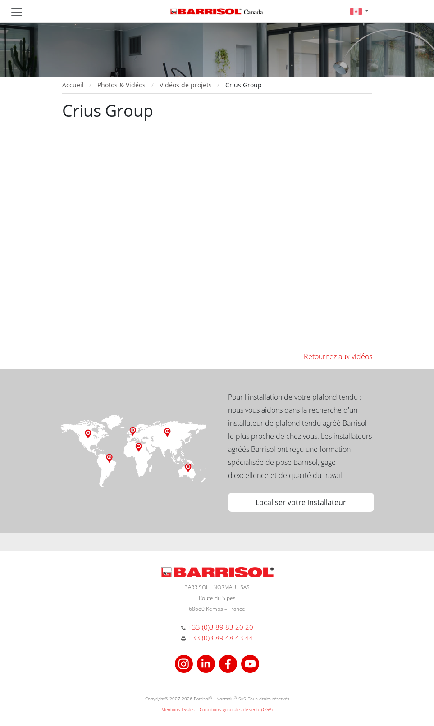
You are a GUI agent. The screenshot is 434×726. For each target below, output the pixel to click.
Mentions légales (178, 709)
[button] (359, 11)
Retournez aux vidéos (338, 356)
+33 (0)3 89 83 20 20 (220, 626)
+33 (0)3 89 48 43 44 (220, 637)
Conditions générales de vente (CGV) (236, 709)
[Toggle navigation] (17, 12)
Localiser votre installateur (301, 502)
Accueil (73, 85)
